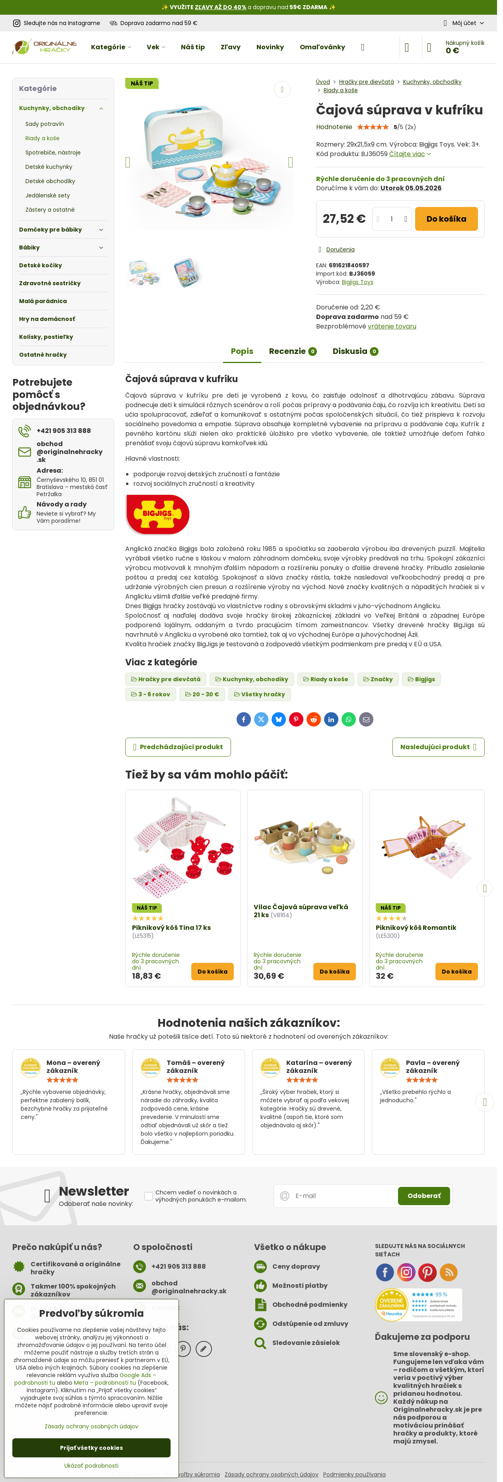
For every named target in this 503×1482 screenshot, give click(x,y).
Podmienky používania (354, 1474)
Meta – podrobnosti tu (105, 1383)
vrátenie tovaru (392, 326)
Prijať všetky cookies (91, 1448)
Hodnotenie (334, 126)
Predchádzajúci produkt (178, 747)
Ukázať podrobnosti (91, 1466)
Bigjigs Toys (357, 282)
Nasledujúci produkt (438, 747)
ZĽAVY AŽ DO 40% (221, 7)
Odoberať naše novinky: (96, 1203)
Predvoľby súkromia (192, 1474)
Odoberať (424, 1195)
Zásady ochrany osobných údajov (272, 1474)
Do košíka (446, 218)
